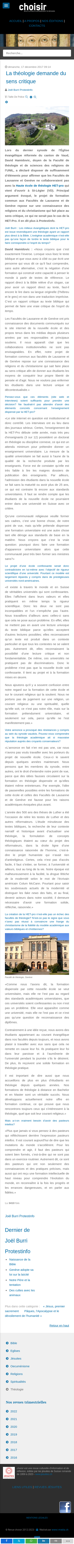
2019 (13, 1434)
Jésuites (15, 1358)
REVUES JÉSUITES (48, 1487)
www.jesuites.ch (43, 1474)
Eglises (15, 1350)
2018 (13, 1442)
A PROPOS (32, 21)
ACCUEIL (16, 21)
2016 (13, 1457)
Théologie (16, 1389)
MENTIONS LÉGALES (37, 1518)
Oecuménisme (20, 1366)
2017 (13, 1449)
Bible (13, 1343)
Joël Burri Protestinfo (20, 89)
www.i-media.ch (60, 1529)
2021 (13, 1419)
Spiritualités (18, 1381)
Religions (16, 1374)
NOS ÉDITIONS (52, 21)
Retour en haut (59, 1325)
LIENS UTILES (22, 1487)
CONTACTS (37, 25)
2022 (13, 1411)
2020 (13, 1426)
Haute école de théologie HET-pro (40, 185)
